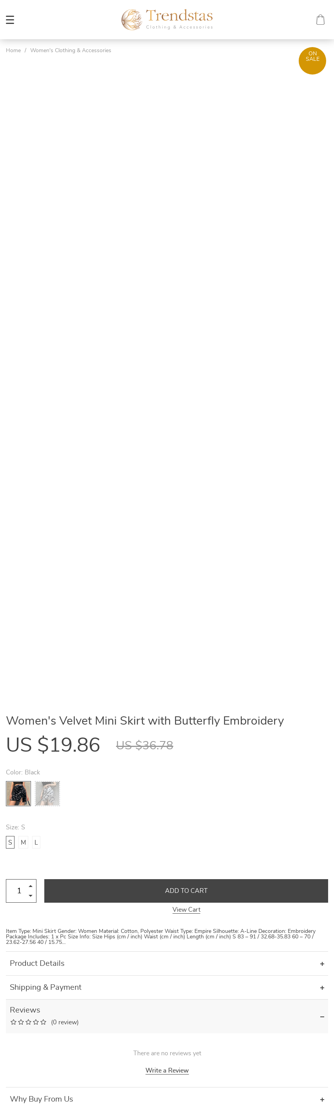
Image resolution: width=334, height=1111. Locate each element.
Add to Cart (186, 891)
